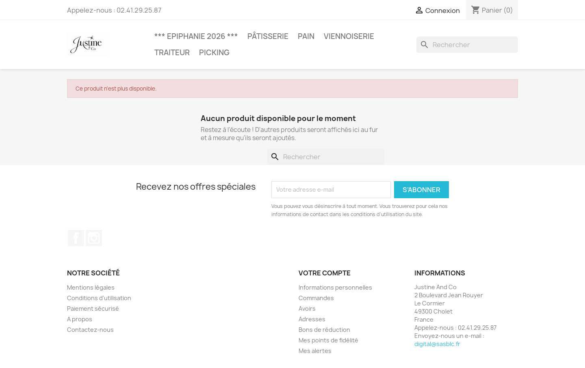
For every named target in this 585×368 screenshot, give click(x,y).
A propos (79, 319)
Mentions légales (91, 287)
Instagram (94, 238)
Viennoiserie (349, 36)
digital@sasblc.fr (437, 344)
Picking (214, 53)
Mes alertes (315, 351)
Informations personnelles (335, 287)
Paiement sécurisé (93, 308)
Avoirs (307, 308)
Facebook (76, 238)
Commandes (316, 298)
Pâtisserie (267, 36)
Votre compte (325, 272)
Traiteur (172, 53)
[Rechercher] (467, 45)
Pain (306, 36)
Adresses (312, 319)
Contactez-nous (90, 329)
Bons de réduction (324, 329)
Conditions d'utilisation (99, 298)
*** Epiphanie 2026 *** (196, 36)
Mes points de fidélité (328, 340)
